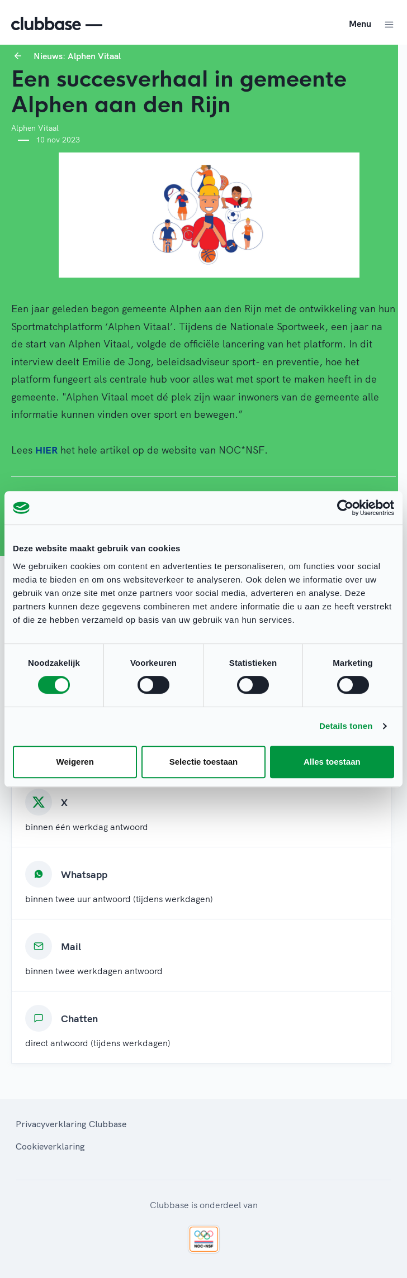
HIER (46, 450)
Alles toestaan (332, 761)
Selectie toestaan (203, 761)
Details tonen (345, 726)
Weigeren (75, 761)
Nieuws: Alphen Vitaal (77, 55)
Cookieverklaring (50, 1146)
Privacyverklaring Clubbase (71, 1123)
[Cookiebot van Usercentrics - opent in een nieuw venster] (345, 507)
